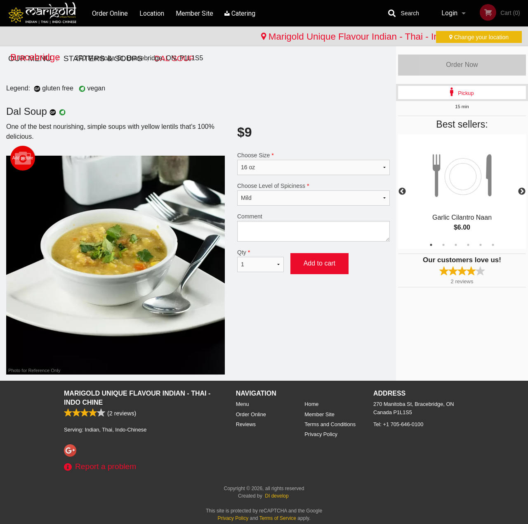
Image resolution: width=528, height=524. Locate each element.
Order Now (462, 64)
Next (522, 191)
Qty (260, 260)
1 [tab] (431, 245)
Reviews (246, 424)
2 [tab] (443, 245)
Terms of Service (277, 518)
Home (311, 404)
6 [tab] (493, 245)
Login (449, 13)
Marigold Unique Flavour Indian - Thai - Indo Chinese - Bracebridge (152, 36)
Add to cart (319, 263)
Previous (402, 191)
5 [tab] (480, 245)
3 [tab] (456, 245)
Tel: (398, 424)
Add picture (22, 158)
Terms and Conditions (330, 424)
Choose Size (313, 163)
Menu (242, 404)
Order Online (110, 13)
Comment (313, 227)
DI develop (276, 496)
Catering (241, 13)
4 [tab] (468, 245)
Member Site (195, 13)
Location (152, 13)
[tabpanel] (462, 191)
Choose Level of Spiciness (313, 194)
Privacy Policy (320, 434)
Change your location (479, 37)
